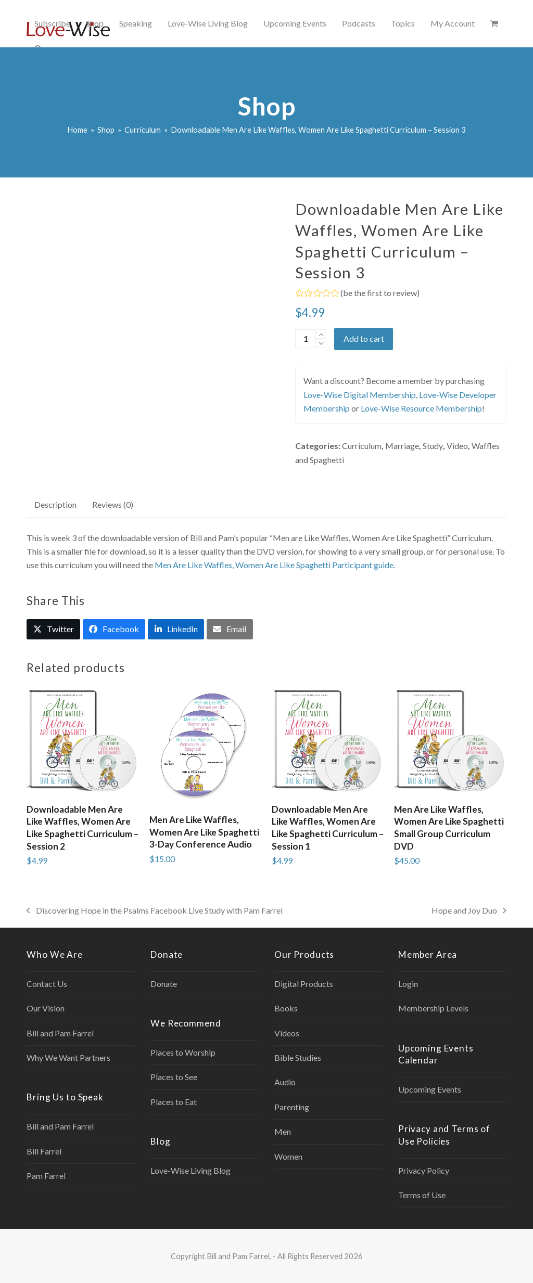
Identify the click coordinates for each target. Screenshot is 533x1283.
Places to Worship (182, 1052)
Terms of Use (422, 1195)
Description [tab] (55, 504)
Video (457, 446)
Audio (285, 1082)
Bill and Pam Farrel (60, 1033)
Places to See (173, 1077)
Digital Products (303, 984)
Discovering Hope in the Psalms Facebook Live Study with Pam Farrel (155, 911)
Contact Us (47, 984)
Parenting (291, 1107)
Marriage (402, 446)
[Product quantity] (305, 338)
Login (408, 984)
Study (433, 446)
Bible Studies (297, 1057)
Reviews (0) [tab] (112, 504)
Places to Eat (173, 1102)
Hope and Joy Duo (469, 911)
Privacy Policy (423, 1170)
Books (286, 1008)
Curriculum (362, 446)
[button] (494, 23)
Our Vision (46, 1008)
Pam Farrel (46, 1176)
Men (282, 1131)
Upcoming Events (429, 1089)
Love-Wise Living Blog (190, 1170)
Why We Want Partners (68, 1057)
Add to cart (364, 338)
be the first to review (380, 293)
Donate (163, 984)
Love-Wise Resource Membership (421, 408)
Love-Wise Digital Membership (359, 395)
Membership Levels (433, 1008)
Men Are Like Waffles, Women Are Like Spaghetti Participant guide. (275, 565)
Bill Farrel (44, 1151)
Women (288, 1156)
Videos (286, 1033)
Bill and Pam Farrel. (239, 1256)
